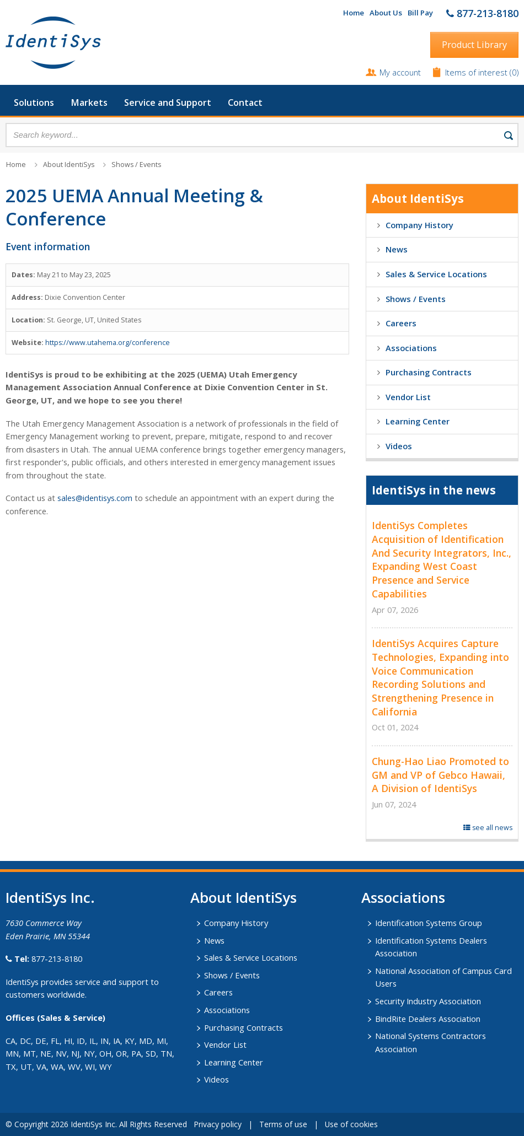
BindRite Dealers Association (427, 1018)
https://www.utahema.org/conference (107, 342)
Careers (401, 323)
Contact (245, 102)
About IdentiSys (68, 164)
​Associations (403, 897)
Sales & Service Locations (436, 273)
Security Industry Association (428, 1000)
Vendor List (408, 396)
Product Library (474, 45)
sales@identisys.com (94, 497)
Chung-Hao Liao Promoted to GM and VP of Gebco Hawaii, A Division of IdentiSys (440, 775)
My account (400, 72)
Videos (399, 445)
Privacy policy (218, 1124)
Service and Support (167, 102)
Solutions (34, 102)
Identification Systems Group (428, 922)
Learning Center (418, 421)
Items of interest (477, 72)
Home (353, 13)
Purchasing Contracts (429, 372)
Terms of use (283, 1124)
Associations (411, 347)
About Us (386, 13)
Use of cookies (351, 1124)
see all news (487, 827)
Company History (419, 224)
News (397, 249)
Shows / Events (136, 164)
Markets (89, 102)
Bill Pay (420, 13)
